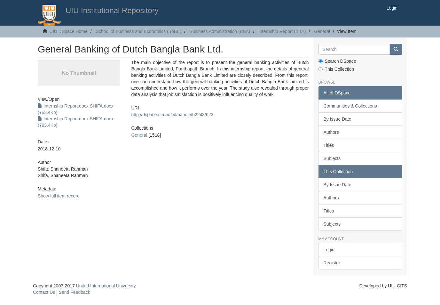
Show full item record (59, 195)
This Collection (336, 69)
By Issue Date (337, 119)
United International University (106, 285)
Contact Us (44, 292)
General (322, 31)
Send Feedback (74, 292)
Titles (329, 145)
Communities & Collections (350, 105)
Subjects (332, 158)
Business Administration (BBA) (220, 31)
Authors (331, 132)
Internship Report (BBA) (282, 31)
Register (332, 262)
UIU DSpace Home (69, 31)
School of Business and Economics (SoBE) (138, 31)
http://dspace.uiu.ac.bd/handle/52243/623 (172, 114)
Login (329, 249)
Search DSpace (337, 61)
